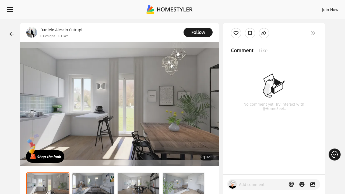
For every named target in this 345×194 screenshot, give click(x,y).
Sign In (245, 8)
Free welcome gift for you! (233, 22)
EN (284, 8)
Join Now (265, 8)
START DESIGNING (318, 8)
